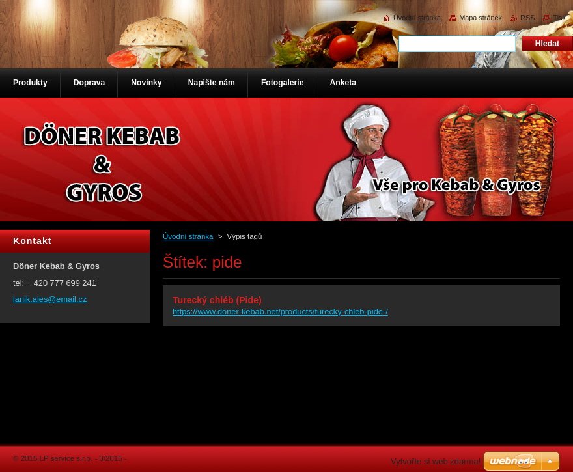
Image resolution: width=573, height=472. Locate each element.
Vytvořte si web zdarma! (436, 461)
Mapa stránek (480, 17)
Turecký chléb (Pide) (217, 300)
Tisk (559, 17)
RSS (527, 17)
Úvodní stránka (188, 236)
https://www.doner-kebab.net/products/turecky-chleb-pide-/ (280, 311)
